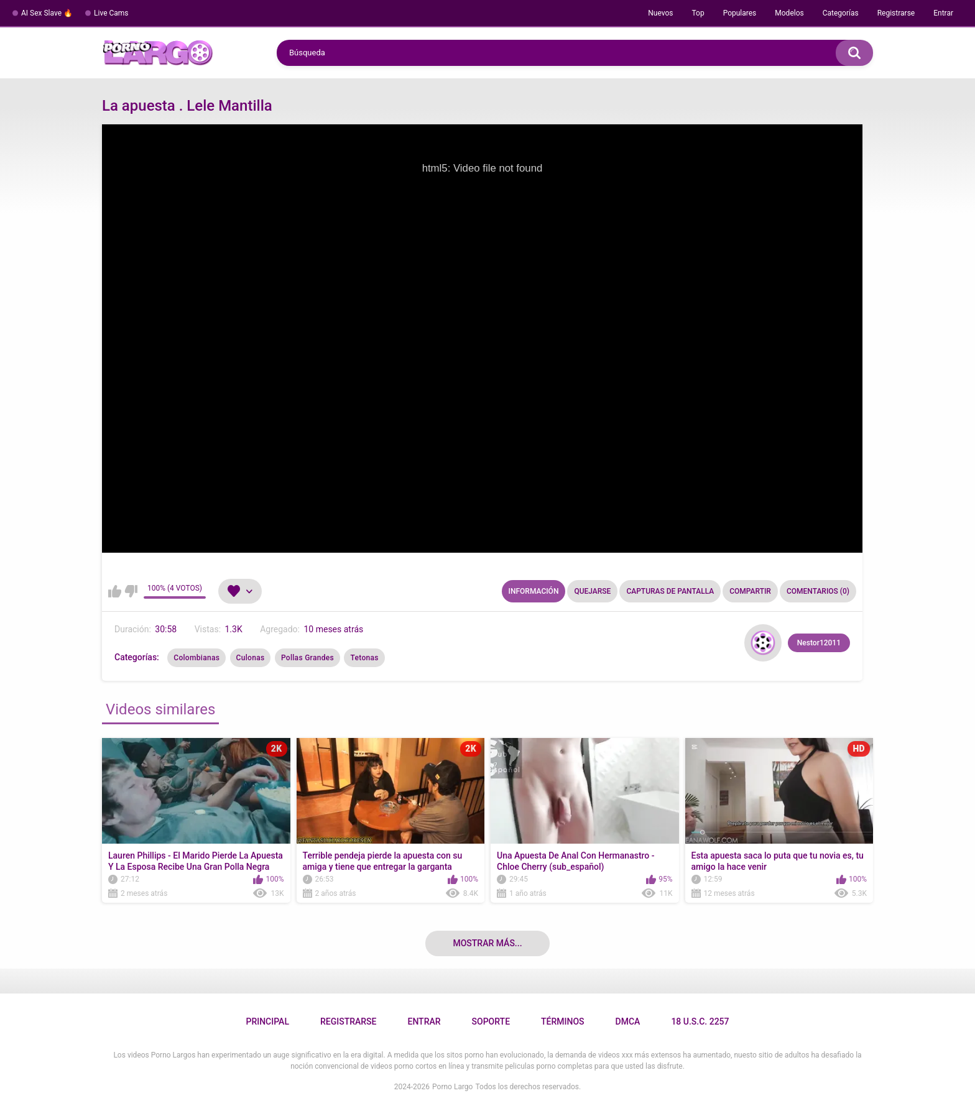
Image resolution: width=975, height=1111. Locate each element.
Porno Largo (452, 1086)
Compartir (750, 591)
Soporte (491, 1021)
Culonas (250, 657)
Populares (740, 13)
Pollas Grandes (307, 657)
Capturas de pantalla (670, 591)
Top (697, 13)
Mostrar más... (487, 943)
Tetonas (364, 657)
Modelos (789, 13)
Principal (267, 1021)
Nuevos (660, 13)
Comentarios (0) (818, 591)
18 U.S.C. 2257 (700, 1021)
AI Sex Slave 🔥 (47, 13)
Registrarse (896, 13)
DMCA (628, 1021)
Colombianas (196, 657)
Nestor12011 (819, 642)
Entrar (943, 13)
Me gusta (114, 591)
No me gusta (130, 591)
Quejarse (592, 591)
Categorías (841, 13)
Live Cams (111, 13)
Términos (563, 1021)
